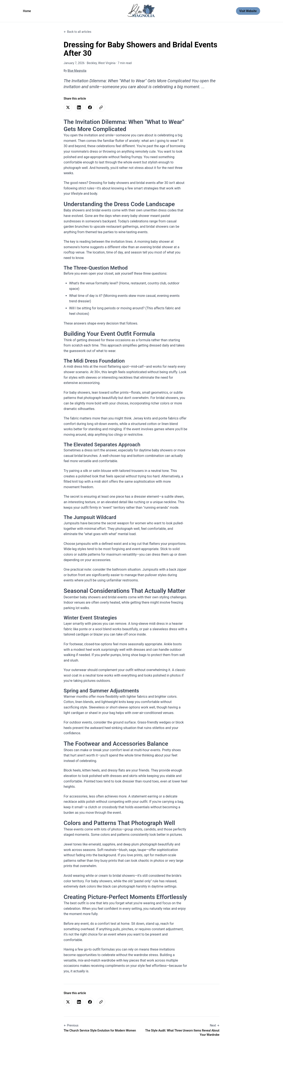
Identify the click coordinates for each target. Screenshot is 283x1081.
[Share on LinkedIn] (79, 107)
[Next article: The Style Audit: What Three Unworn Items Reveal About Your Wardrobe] (182, 1030)
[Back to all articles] (77, 32)
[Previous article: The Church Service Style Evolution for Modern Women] (101, 1028)
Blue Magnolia (77, 70)
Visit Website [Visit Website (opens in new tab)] (249, 11)
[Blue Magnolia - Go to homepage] (141, 11)
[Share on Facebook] (90, 107)
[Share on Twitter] (68, 107)
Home (27, 11)
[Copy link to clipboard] (101, 107)
